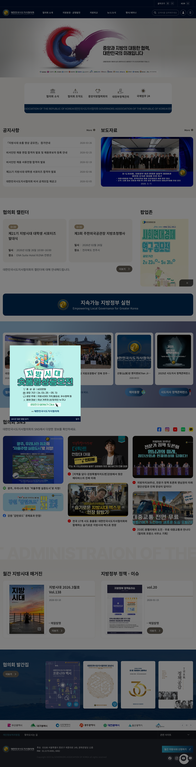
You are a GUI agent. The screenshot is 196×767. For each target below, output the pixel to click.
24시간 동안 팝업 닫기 (19, 419)
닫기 (77, 419)
